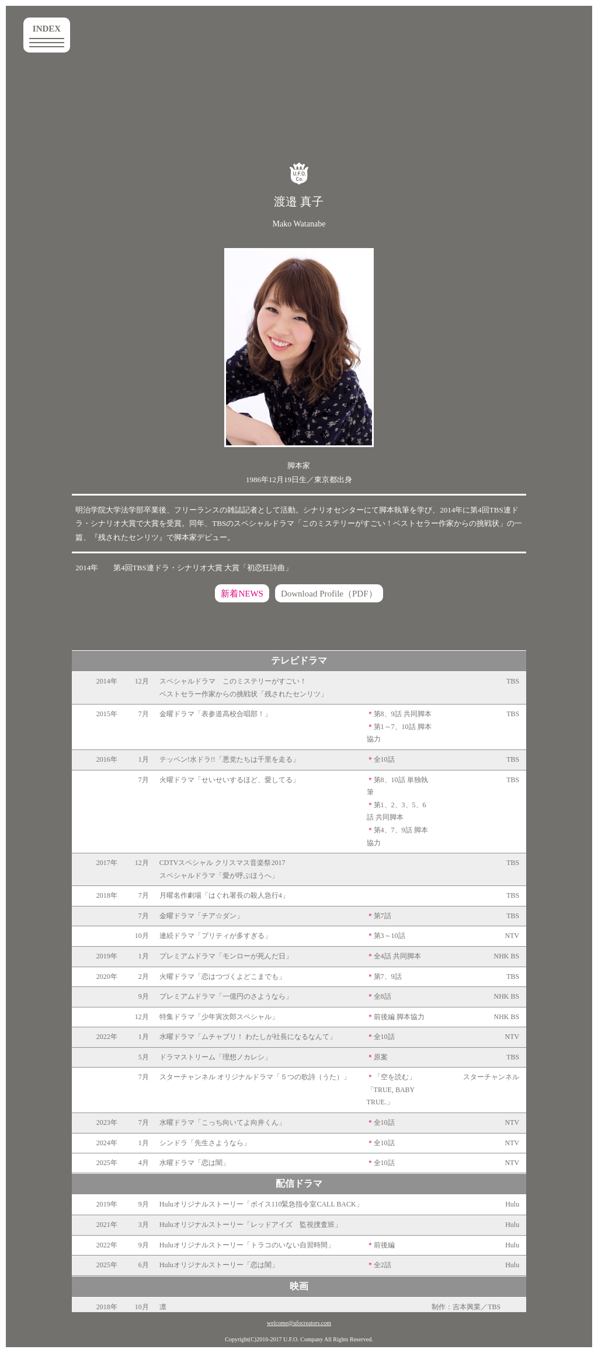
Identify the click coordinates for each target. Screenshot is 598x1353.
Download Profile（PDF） (329, 593)
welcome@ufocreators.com (299, 1323)
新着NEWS (242, 593)
